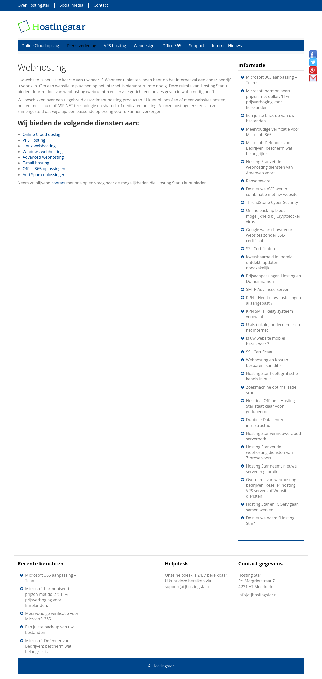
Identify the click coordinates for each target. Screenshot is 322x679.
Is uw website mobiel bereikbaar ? (265, 341)
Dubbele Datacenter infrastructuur (265, 422)
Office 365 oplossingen (44, 169)
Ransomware (258, 181)
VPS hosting (115, 45)
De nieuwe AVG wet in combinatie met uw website (272, 191)
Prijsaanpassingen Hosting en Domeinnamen (273, 278)
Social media (71, 5)
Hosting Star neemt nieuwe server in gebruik (271, 468)
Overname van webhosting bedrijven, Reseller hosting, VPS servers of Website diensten (271, 488)
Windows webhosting (43, 151)
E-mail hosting (36, 163)
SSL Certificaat (259, 352)
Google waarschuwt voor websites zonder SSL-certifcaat (269, 235)
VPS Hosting (34, 140)
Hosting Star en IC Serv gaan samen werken (272, 507)
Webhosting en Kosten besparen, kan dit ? (267, 362)
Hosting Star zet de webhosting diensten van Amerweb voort (269, 167)
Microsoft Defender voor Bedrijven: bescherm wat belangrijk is (269, 148)
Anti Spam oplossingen (44, 174)
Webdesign (144, 45)
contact (58, 183)
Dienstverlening (81, 45)
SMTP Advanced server (267, 289)
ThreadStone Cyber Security (272, 202)
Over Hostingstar (33, 5)
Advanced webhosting (43, 157)
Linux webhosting (39, 146)
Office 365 (171, 45)
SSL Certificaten (260, 248)
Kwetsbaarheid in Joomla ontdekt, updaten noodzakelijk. (269, 262)
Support (196, 45)
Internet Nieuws (227, 45)
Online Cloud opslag (40, 45)
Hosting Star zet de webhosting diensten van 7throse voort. (269, 452)
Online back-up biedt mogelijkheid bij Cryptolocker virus (273, 216)
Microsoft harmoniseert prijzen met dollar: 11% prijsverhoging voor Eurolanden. (268, 99)
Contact (101, 5)
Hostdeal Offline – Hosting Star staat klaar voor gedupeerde (270, 406)
